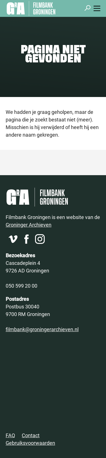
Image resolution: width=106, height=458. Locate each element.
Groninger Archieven (28, 224)
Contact (31, 435)
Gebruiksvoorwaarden (30, 442)
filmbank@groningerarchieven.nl (42, 329)
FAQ (10, 435)
